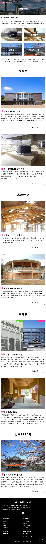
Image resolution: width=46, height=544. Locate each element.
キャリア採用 (27, 525)
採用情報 (25, 519)
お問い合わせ (27, 531)
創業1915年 (6, 527)
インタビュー (27, 527)
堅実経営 (5, 525)
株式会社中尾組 (6, 2)
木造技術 (5, 523)
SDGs (4, 536)
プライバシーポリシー (29, 536)
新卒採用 (25, 523)
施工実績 (35, 128)
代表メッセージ (27, 521)
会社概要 (5, 534)
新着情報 (25, 534)
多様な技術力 (6, 521)
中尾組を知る (7, 519)
